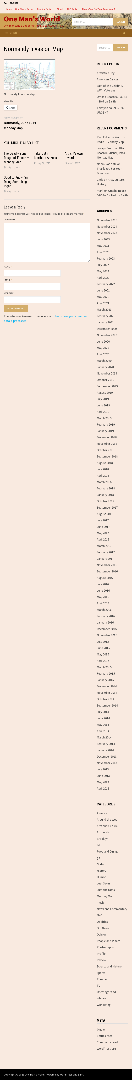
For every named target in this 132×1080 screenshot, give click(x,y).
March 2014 (104, 737)
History (101, 871)
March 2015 (104, 667)
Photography (105, 947)
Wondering (104, 1005)
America (102, 813)
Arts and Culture (107, 826)
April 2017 (103, 539)
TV (98, 985)
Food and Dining (107, 851)
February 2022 (106, 284)
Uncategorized (106, 992)
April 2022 (103, 278)
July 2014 (103, 712)
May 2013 (103, 782)
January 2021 (105, 322)
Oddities (102, 922)
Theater (102, 979)
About (60, 9)
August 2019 (105, 393)
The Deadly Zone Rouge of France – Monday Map (16, 157)
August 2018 (105, 463)
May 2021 (103, 297)
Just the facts (106, 890)
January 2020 (105, 367)
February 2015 (106, 673)
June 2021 (103, 290)
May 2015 (103, 654)
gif (98, 858)
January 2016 (105, 622)
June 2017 (103, 527)
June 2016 (103, 590)
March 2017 (104, 546)
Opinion (102, 934)
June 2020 (103, 341)
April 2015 (103, 661)
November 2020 (107, 335)
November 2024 (107, 226)
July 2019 (103, 399)
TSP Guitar (72, 9)
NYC (99, 915)
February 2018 (106, 488)
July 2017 (103, 520)
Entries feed (105, 1036)
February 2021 (106, 316)
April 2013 (103, 788)
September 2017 (107, 507)
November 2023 (107, 233)
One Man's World (32, 18)
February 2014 (106, 744)
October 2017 (105, 501)
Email (8, 279)
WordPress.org (106, 1048)
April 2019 (103, 412)
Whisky (101, 998)
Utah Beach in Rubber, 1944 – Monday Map (112, 152)
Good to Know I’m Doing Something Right (16, 181)
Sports (101, 973)
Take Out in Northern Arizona (45, 155)
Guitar (101, 864)
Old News (103, 928)
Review (101, 960)
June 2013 (103, 776)
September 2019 (107, 386)
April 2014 (103, 731)
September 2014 (107, 705)
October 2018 (105, 450)
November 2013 (107, 763)
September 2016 (107, 571)
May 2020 (103, 348)
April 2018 (103, 476)
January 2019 (105, 431)
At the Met (104, 832)
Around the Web (107, 819)
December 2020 (107, 329)
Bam (80, 1074)
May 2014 (103, 725)
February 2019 (106, 424)
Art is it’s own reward (74, 155)
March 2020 (104, 361)
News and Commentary (112, 909)
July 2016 (103, 584)
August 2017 (105, 514)
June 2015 (103, 648)
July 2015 (103, 642)
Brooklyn (102, 839)
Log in (101, 1029)
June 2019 (103, 405)
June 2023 (103, 239)
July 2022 (103, 265)
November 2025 (107, 220)
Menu (11, 33)
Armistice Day (105, 73)
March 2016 (104, 610)
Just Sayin (103, 883)
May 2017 (103, 533)
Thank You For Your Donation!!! (98, 9)
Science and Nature (109, 966)
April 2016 (103, 603)
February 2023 (106, 258)
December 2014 (107, 686)
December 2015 (107, 629)
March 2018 (104, 482)
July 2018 (103, 469)
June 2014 (103, 718)
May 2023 (103, 246)
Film (99, 845)
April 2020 (103, 354)
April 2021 (103, 303)
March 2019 (104, 418)
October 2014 (105, 699)
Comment (10, 219)
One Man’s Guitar (24, 9)
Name (8, 266)
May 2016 (103, 597)
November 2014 (107, 693)
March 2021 (104, 310)
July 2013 (103, 769)
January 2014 (105, 750)
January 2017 (105, 559)
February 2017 (106, 552)
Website (9, 293)
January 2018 (105, 495)
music (100, 902)
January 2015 (105, 680)
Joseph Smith (105, 148)
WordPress (66, 1074)
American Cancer (107, 79)
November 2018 (107, 444)
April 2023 (103, 252)
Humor (101, 877)
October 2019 (105, 380)
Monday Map (105, 896)
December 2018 (107, 437)
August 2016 (105, 578)
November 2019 (107, 373)
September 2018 (107, 456)
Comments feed (107, 1042)
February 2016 (106, 616)
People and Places (108, 941)
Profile (101, 954)
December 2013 (107, 756)
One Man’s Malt (45, 9)
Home (9, 9)
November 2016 (107, 565)
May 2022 (103, 271)
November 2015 (107, 635)
